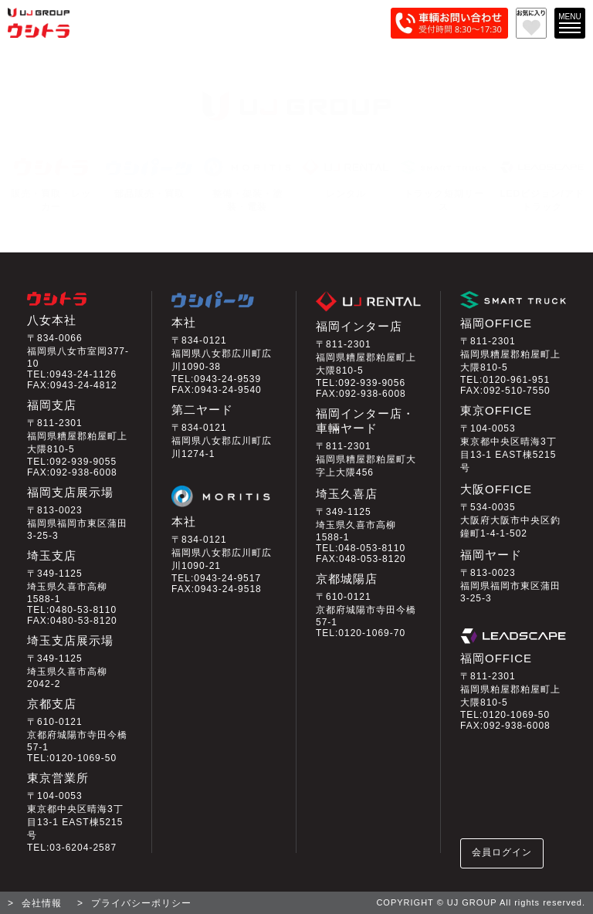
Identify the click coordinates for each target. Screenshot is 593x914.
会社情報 (42, 903)
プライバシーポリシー (141, 903)
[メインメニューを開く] (569, 23)
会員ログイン (502, 852)
